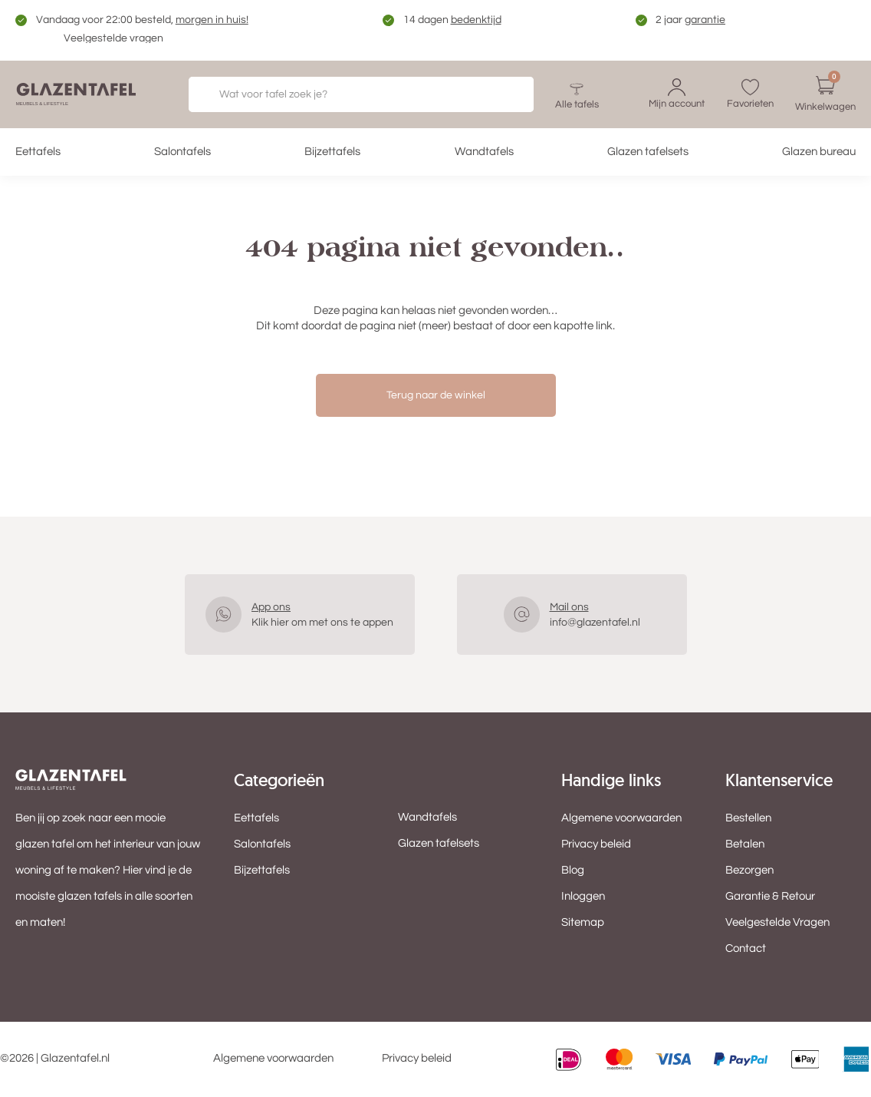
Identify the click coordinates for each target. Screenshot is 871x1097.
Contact (745, 948)
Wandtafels (484, 151)
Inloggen (583, 896)
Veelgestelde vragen (113, 38)
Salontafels (182, 151)
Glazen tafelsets (648, 151)
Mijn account (677, 103)
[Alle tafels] (577, 88)
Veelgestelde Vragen (777, 922)
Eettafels (38, 151)
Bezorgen (749, 870)
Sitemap (582, 922)
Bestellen (748, 818)
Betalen (744, 844)
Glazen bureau (819, 151)
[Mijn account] (676, 87)
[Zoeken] (503, 94)
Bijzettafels (332, 151)
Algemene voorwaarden (621, 818)
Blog (572, 870)
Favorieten (750, 103)
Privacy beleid (596, 844)
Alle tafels (577, 104)
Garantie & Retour (770, 896)
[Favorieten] (750, 87)
